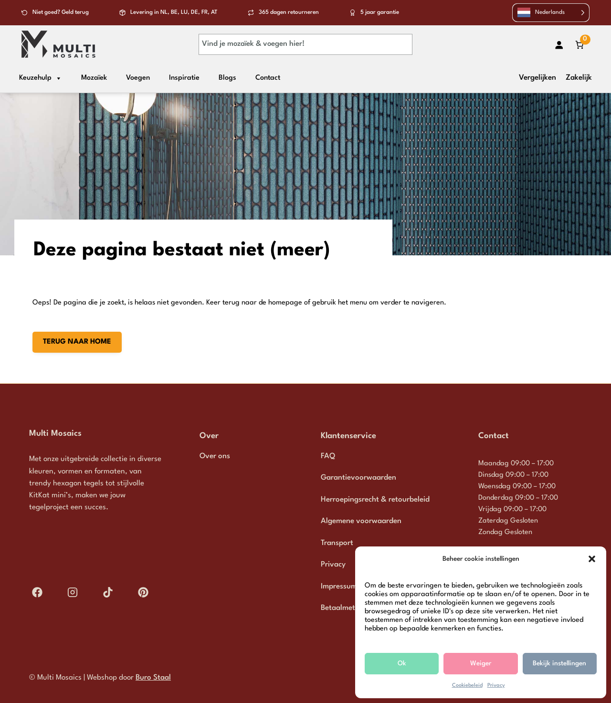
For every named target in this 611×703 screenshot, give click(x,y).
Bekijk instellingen (559, 663)
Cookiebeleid (467, 685)
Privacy (496, 685)
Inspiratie (184, 78)
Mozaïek (94, 78)
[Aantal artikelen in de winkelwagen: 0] (579, 44)
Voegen (138, 78)
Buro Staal (153, 678)
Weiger (480, 663)
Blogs (227, 78)
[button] (592, 559)
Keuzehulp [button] (40, 78)
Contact (267, 78)
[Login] (559, 44)
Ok (402, 663)
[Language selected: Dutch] (551, 12)
